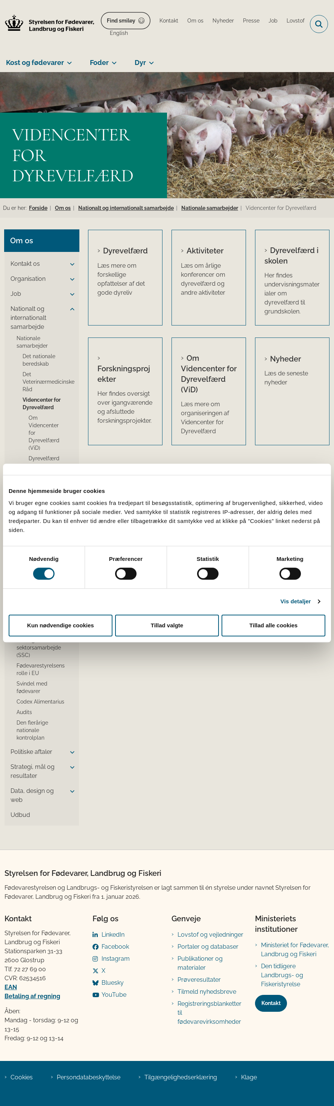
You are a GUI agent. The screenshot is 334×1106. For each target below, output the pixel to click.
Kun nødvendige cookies (60, 625)
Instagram (116, 958)
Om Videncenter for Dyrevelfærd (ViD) (209, 374)
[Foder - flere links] (113, 59)
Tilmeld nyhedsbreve (207, 991)
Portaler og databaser (208, 946)
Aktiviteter (205, 250)
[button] (70, 264)
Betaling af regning (32, 996)
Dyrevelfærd (125, 250)
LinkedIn (113, 934)
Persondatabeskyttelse (88, 1077)
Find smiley (121, 21)
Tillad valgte (167, 625)
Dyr (140, 62)
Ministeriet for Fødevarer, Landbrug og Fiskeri (295, 950)
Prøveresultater (199, 979)
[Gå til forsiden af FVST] (47, 24)
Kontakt (271, 1003)
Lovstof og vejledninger (210, 934)
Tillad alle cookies (273, 625)
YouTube (114, 994)
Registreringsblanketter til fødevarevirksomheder (209, 1012)
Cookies (22, 1077)
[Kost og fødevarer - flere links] (68, 59)
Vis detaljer (296, 601)
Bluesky (113, 982)
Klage (249, 1077)
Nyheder (285, 358)
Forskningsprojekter (123, 374)
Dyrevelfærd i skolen (291, 255)
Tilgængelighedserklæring (180, 1077)
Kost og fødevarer (35, 62)
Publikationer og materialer (200, 963)
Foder (99, 62)
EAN (11, 987)
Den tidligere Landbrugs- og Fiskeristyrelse (282, 975)
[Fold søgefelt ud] (319, 24)
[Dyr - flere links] (150, 59)
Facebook (115, 946)
